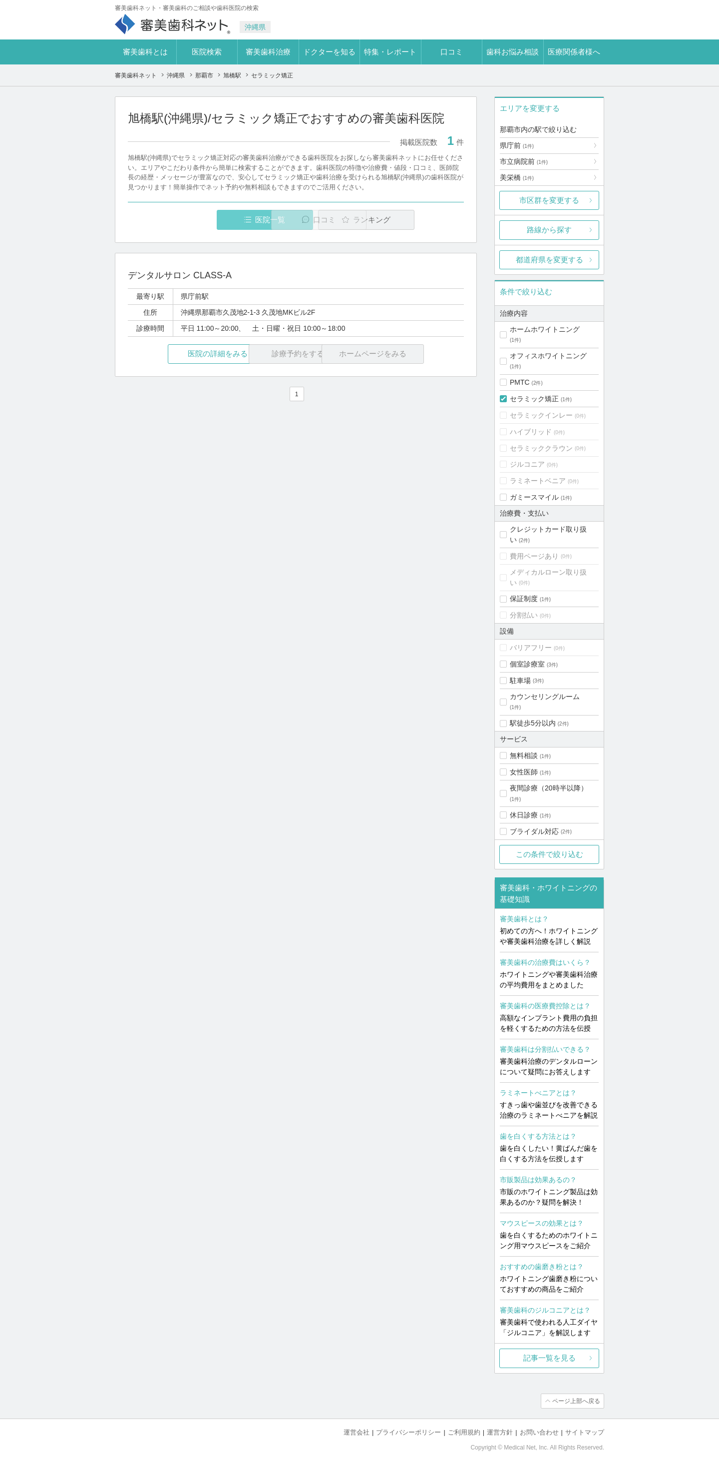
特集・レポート (390, 51)
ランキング (406, 219)
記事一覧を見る (549, 1358)
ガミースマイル (534, 497)
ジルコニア (527, 464)
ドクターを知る (329, 51)
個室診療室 (527, 664)
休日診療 (524, 815)
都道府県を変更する (549, 259)
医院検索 (207, 51)
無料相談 (524, 755)
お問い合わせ (539, 1432)
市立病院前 (524, 161)
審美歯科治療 (268, 51)
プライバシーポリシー (408, 1432)
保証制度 (524, 599)
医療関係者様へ (574, 51)
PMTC (520, 382)
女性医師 (524, 772)
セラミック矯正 (534, 399)
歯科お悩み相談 (512, 51)
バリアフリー (531, 648)
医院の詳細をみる (184, 354)
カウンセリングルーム (545, 697)
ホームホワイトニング (545, 329)
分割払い (524, 615)
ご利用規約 (464, 1432)
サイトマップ (584, 1432)
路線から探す (549, 229)
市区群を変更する (549, 200)
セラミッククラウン (541, 448)
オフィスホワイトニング (548, 356)
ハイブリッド (531, 432)
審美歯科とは (145, 51)
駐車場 (520, 681)
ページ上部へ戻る (576, 1401)
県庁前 (517, 145)
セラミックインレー (541, 415)
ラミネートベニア (538, 481)
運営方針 (500, 1432)
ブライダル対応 (534, 831)
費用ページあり (534, 556)
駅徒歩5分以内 (533, 723)
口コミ (451, 51)
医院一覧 (197, 219)
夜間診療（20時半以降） (549, 788)
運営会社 (356, 1432)
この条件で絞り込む (549, 854)
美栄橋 (517, 177)
